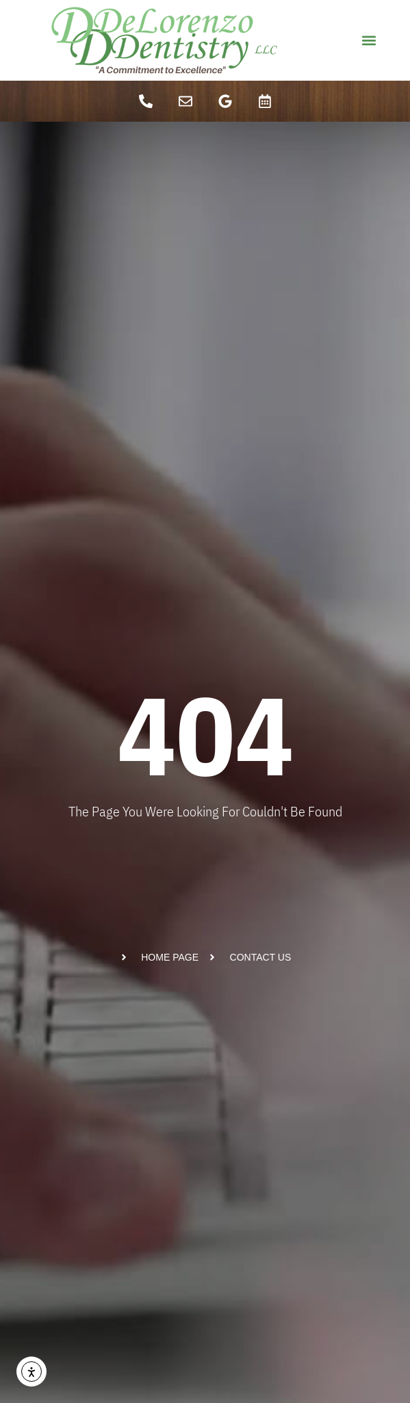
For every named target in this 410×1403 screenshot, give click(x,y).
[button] (369, 40)
